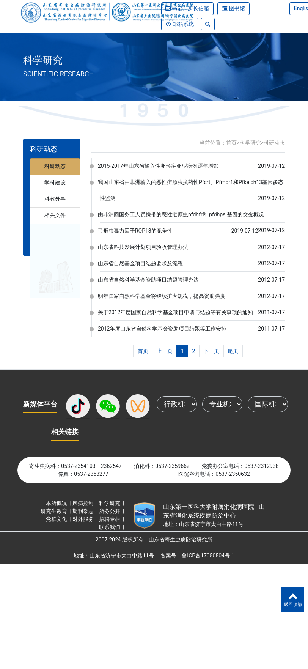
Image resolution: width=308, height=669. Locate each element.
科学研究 (250, 143)
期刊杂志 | (85, 511)
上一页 (165, 351)
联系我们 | (112, 527)
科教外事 (55, 199)
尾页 (233, 351)
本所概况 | (59, 503)
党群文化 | (59, 519)
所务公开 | (112, 511)
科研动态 (55, 166)
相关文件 (55, 215)
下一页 (211, 351)
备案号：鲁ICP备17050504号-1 (197, 556)
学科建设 (55, 182)
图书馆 (237, 8)
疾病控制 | (85, 503)
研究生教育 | (56, 511)
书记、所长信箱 (190, 8)
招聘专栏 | (112, 519)
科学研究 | (112, 503)
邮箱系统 (182, 24)
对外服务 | (85, 519)
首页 (231, 143)
